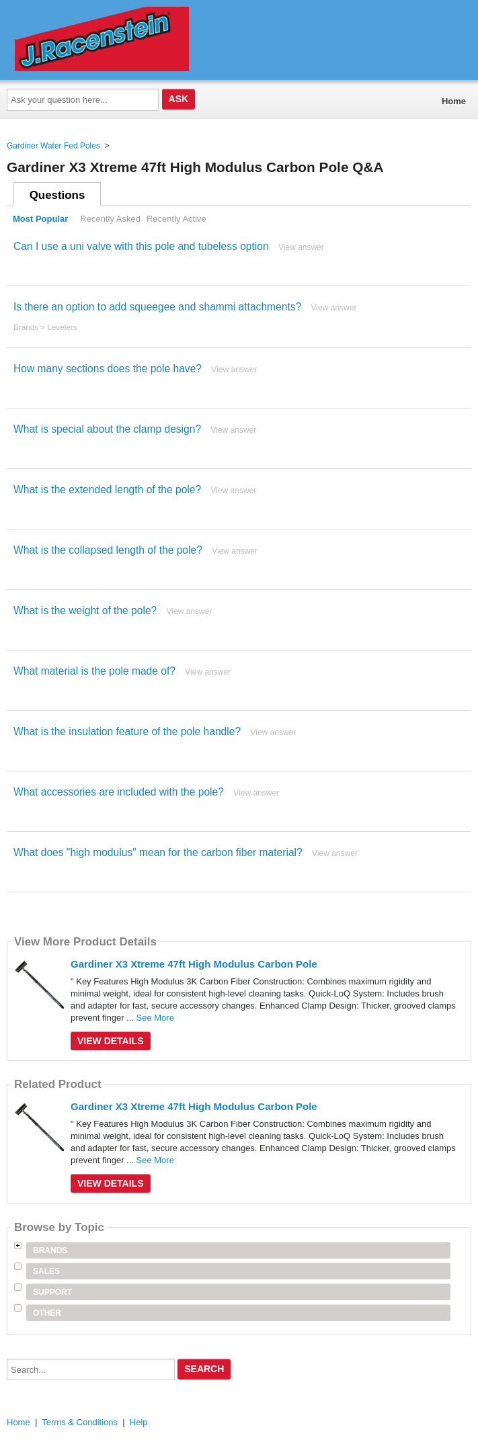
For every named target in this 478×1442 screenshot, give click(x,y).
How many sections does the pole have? (107, 368)
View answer (301, 247)
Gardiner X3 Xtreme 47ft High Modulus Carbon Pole (194, 964)
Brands (25, 327)
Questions (57, 195)
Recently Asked (110, 219)
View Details (110, 1040)
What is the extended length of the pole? (107, 489)
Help (139, 1422)
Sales (46, 1271)
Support (52, 1292)
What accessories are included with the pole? (118, 792)
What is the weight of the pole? (85, 610)
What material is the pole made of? (94, 671)
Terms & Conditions (80, 1422)
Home (454, 101)
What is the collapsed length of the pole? (107, 550)
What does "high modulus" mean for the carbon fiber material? (158, 852)
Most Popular (40, 219)
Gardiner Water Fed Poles (53, 146)
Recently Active (176, 219)
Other (47, 1313)
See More (155, 1018)
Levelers (62, 327)
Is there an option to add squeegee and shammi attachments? (157, 306)
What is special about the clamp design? (107, 429)
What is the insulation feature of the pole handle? (127, 731)
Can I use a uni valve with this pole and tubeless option (141, 246)
